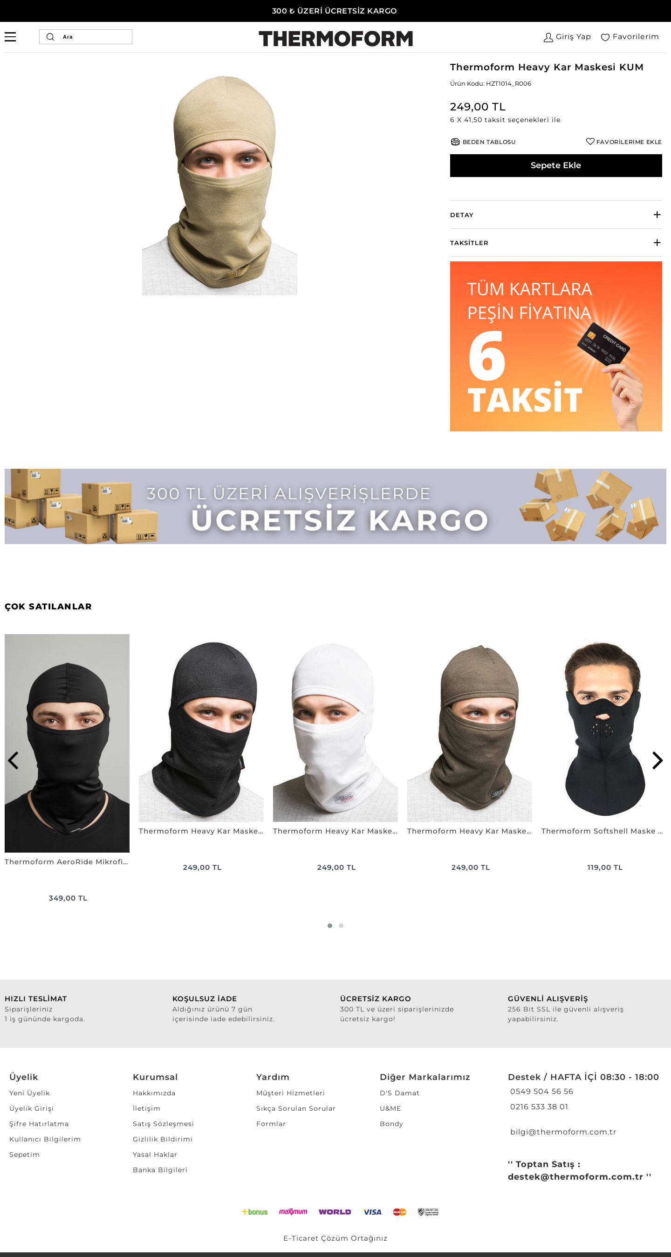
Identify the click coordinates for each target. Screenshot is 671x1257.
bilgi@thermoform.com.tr (562, 1131)
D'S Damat (400, 1093)
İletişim (147, 1108)
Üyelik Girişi (31, 1108)
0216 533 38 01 (538, 1106)
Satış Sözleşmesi (163, 1124)
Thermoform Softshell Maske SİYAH (603, 831)
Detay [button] (462, 215)
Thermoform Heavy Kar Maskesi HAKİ (469, 831)
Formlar (271, 1124)
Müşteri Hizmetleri (290, 1093)
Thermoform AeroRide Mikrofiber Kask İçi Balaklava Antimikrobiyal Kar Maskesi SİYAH (67, 861)
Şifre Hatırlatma (39, 1124)
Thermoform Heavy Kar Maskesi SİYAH (201, 831)
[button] (556, 120)
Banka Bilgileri (160, 1170)
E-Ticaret (301, 1238)
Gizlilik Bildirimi (163, 1139)
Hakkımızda (154, 1093)
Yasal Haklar (155, 1154)
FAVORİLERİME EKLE (629, 141)
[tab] (556, 214)
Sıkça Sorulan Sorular (296, 1108)
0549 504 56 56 (541, 1091)
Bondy (392, 1124)
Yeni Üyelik (29, 1093)
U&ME (390, 1108)
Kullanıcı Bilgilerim (45, 1139)
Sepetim (24, 1154)
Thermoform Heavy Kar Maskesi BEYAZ (335, 831)
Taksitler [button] (469, 242)
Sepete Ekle (556, 165)
